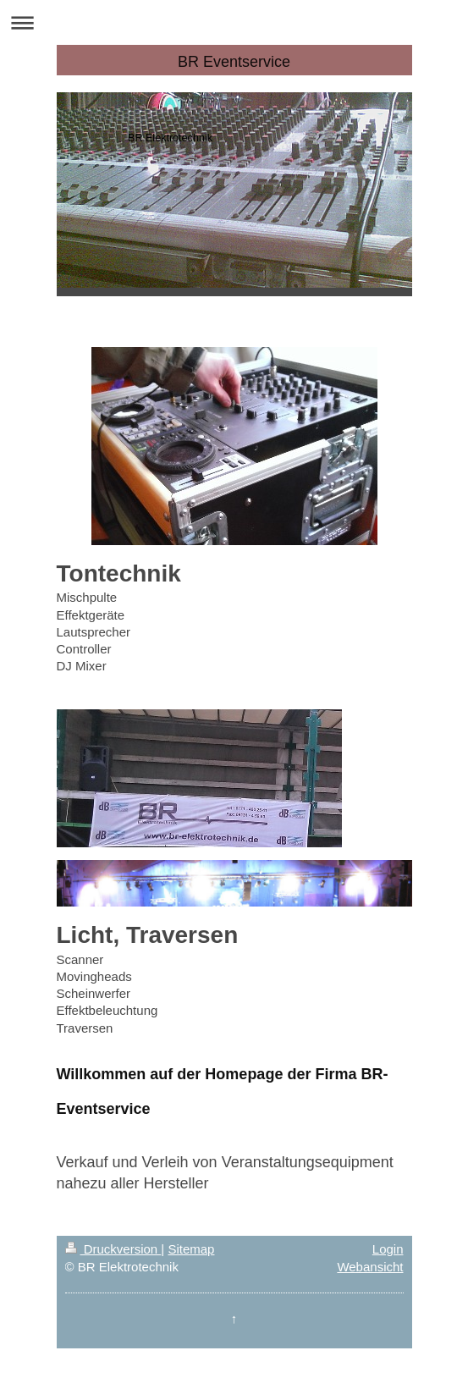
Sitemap (191, 1249)
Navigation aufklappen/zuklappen (234, 22)
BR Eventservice (234, 61)
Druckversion (113, 1249)
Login (388, 1249)
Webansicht (370, 1266)
